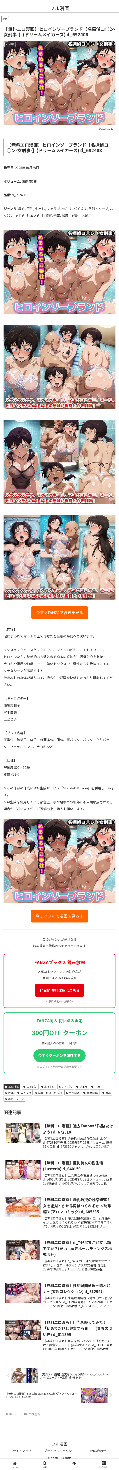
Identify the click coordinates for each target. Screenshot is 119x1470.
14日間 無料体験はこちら (59, 990)
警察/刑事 (90, 1093)
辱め (106, 1093)
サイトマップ (22, 1451)
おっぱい (30, 1086)
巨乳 (9, 1093)
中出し (97, 1086)
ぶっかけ (48, 1086)
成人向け (24, 1093)
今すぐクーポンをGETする (59, 1055)
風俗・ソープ (14, 1099)
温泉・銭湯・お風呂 (48, 1093)
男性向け (73, 1093)
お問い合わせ (97, 1451)
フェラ (82, 1086)
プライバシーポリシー (59, 1451)
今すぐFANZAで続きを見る (59, 612)
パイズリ (66, 1086)
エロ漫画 (12, 1086)
